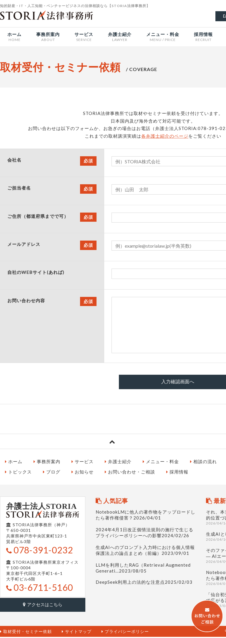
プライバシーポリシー (125, 632)
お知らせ (83, 473)
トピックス (18, 473)
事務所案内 (47, 463)
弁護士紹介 (118, 463)
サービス (83, 463)
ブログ (51, 473)
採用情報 (177, 473)
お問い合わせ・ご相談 (130, 473)
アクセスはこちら (42, 606)
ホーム (13, 463)
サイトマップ (77, 632)
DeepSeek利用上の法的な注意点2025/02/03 (144, 583)
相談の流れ (203, 463)
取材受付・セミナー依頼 (26, 632)
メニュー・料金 (161, 463)
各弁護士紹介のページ (164, 136)
